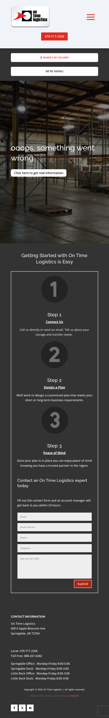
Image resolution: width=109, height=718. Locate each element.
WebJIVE (74, 695)
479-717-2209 (54, 36)
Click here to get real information (38, 173)
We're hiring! (54, 71)
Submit (82, 584)
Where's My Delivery (56, 57)
